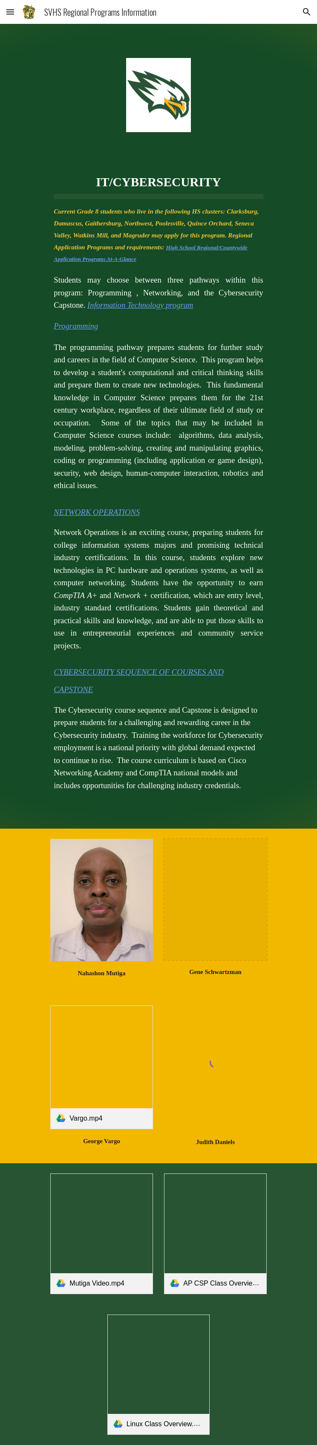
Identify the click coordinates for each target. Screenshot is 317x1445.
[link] (101, 1067)
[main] (158, 474)
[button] (10, 11)
